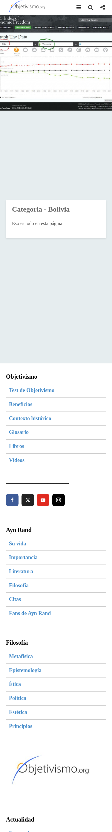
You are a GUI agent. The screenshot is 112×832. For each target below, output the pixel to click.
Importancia (23, 557)
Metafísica (21, 656)
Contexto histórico (30, 418)
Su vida (17, 544)
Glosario (19, 432)
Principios (20, 726)
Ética (15, 684)
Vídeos (16, 460)
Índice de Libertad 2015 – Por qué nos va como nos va (56, 62)
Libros (16, 446)
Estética (18, 712)
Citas (15, 599)
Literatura (21, 571)
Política (17, 698)
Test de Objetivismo (31, 390)
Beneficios (20, 404)
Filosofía (19, 585)
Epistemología (25, 670)
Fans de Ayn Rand (30, 613)
